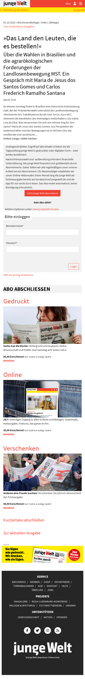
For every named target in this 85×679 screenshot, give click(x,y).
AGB (40, 586)
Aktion (48, 617)
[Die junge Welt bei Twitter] (37, 630)
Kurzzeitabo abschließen (23, 520)
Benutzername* (15, 225)
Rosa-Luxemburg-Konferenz (49, 601)
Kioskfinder (62, 582)
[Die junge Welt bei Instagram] (47, 630)
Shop (47, 582)
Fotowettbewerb (50, 605)
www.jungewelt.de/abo (46, 209)
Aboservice (19, 582)
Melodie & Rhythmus (22, 605)
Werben (35, 582)
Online (12, 374)
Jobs (50, 590)
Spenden (61, 617)
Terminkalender (23, 586)
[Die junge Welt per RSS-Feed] (58, 630)
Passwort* (11, 243)
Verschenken (21, 448)
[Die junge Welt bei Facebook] (27, 630)
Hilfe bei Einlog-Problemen (18, 275)
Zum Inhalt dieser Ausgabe (18, 26)
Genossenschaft (28, 617)
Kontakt (52, 586)
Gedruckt (16, 301)
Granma (71, 605)
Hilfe (65, 586)
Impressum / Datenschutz (48, 657)
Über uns (37, 590)
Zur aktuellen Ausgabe (21, 533)
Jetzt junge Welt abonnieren (42, 193)
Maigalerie (21, 601)
